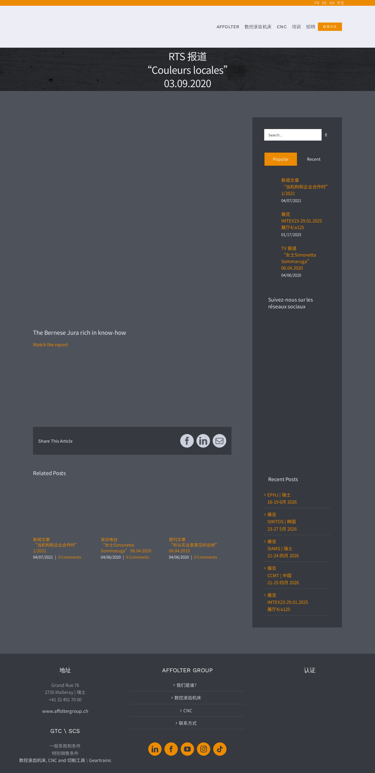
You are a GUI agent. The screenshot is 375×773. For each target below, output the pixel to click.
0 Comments (69, 557)
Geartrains (100, 694)
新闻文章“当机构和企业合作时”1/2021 (56, 545)
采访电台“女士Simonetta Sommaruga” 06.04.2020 (126, 545)
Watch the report (50, 344)
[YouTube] (187, 683)
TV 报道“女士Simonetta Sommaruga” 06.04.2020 (298, 258)
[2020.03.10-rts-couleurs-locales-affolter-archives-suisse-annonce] (132, 216)
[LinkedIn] (155, 683)
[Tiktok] (220, 683)
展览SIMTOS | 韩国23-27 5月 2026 (282, 385)
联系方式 (188, 657)
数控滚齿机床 (187, 632)
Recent (314, 159)
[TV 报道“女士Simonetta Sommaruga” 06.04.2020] (271, 258)
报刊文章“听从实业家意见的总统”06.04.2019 (194, 545)
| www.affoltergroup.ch (223, 754)
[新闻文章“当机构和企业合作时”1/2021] (271, 187)
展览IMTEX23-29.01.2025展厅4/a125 (301, 220)
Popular (281, 159)
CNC (187, 645)
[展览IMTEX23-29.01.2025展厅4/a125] (271, 221)
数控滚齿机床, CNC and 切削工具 (52, 694)
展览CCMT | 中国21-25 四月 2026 (283, 439)
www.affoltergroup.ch (65, 645)
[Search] (326, 135)
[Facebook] (171, 683)
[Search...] (293, 135)
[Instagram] (203, 683)
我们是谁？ (188, 619)
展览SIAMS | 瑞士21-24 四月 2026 (283, 412)
